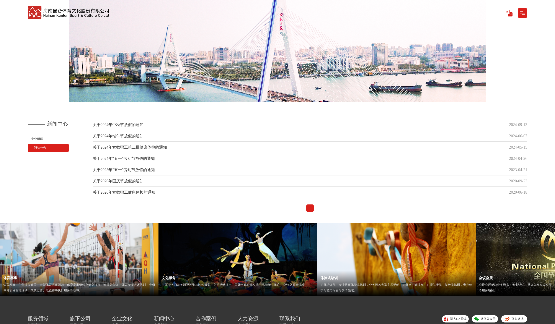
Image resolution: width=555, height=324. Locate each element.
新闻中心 (164, 318)
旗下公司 (80, 318)
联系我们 (289, 318)
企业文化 (122, 318)
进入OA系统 (455, 319)
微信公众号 (485, 319)
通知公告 (40, 147)
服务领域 (38, 318)
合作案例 (206, 318)
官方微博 (514, 319)
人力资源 (248, 318)
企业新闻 (37, 139)
